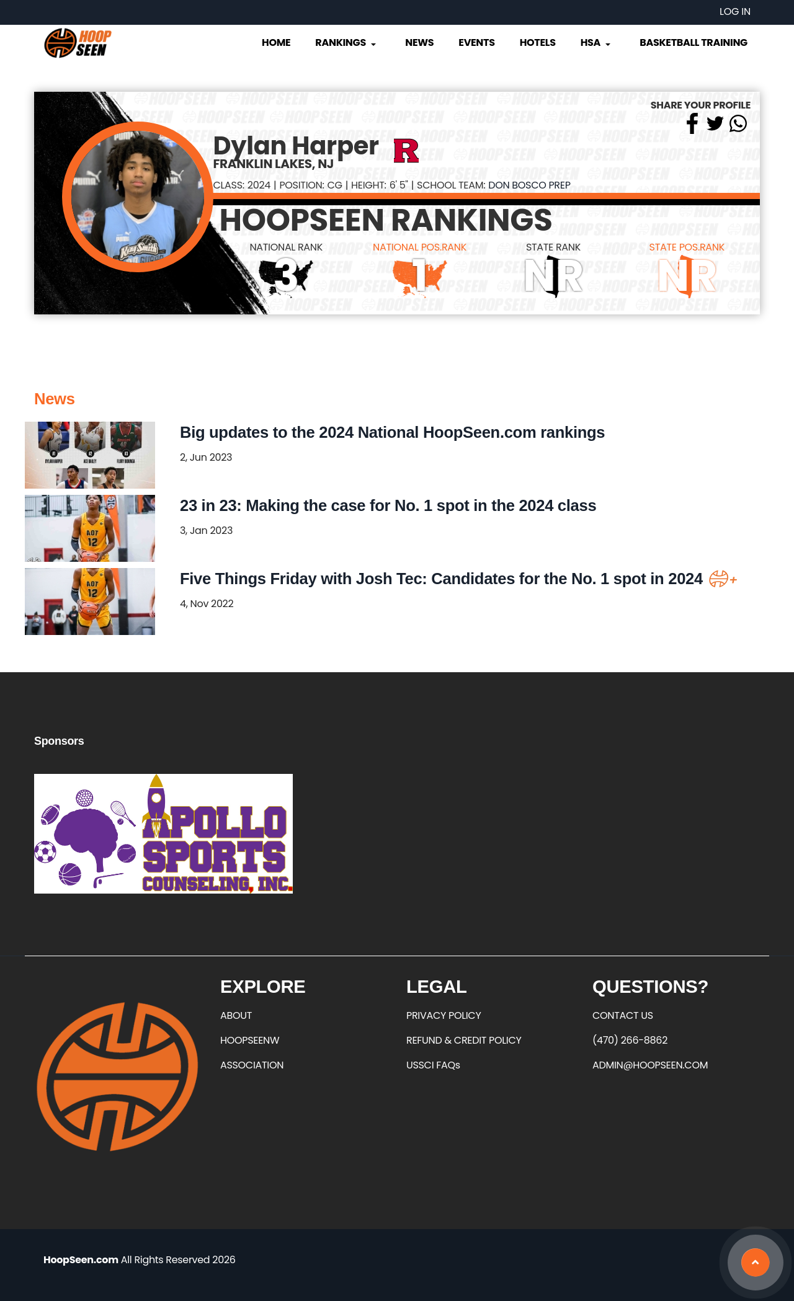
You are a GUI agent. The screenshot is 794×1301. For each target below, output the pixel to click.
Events (476, 42)
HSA (597, 42)
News (419, 42)
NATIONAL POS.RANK (419, 247)
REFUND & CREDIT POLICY (464, 1040)
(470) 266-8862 (629, 1040)
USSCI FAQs (433, 1065)
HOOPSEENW (249, 1040)
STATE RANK (553, 247)
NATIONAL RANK (286, 247)
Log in (735, 11)
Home (276, 42)
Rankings (346, 42)
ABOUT (236, 1015)
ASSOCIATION (251, 1065)
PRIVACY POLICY (443, 1015)
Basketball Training (693, 42)
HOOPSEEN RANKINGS (386, 220)
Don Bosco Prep (529, 185)
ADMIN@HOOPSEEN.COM (650, 1065)
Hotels (538, 42)
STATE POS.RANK (687, 247)
